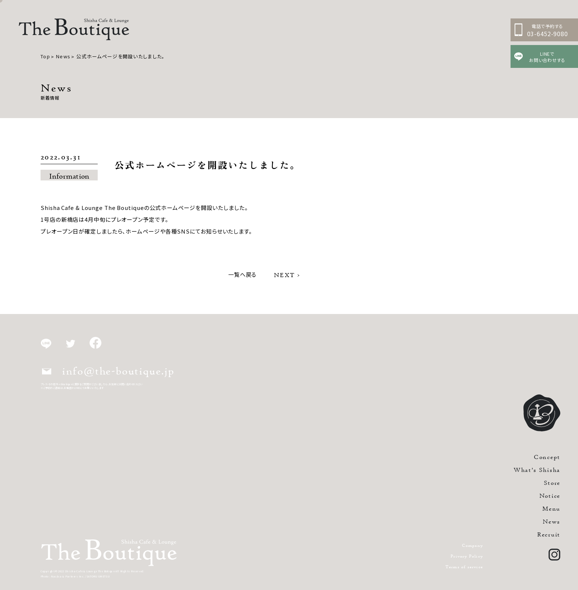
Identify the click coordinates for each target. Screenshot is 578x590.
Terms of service (464, 566)
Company (472, 545)
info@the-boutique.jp (108, 371)
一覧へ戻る (242, 274)
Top (45, 56)
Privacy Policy (466, 556)
